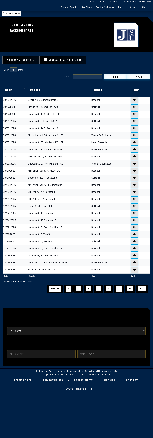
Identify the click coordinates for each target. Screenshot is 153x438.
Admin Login (145, 1)
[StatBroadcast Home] (21, 7)
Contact (132, 380)
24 (130, 288)
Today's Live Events (21, 60)
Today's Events (69, 7)
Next (142, 288)
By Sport (13, 323)
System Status (129, 1)
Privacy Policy (53, 380)
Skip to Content (97, 1)
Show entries (14, 69)
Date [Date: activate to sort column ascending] (8, 90)
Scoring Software (105, 7)
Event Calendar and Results (63, 60)
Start (10, 347)
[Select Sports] (76, 331)
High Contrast (113, 1)
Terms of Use (23, 380)
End (79, 347)
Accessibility (83, 380)
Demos (122, 7)
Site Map (109, 380)
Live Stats (86, 7)
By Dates (13, 341)
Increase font (11, 13)
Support (134, 7)
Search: (83, 76)
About (145, 7)
